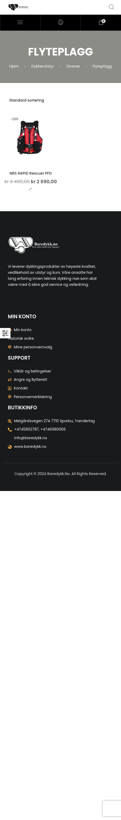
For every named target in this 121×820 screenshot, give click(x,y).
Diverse (73, 66)
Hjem (14, 66)
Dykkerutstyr (42, 66)
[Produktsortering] (60, 100)
